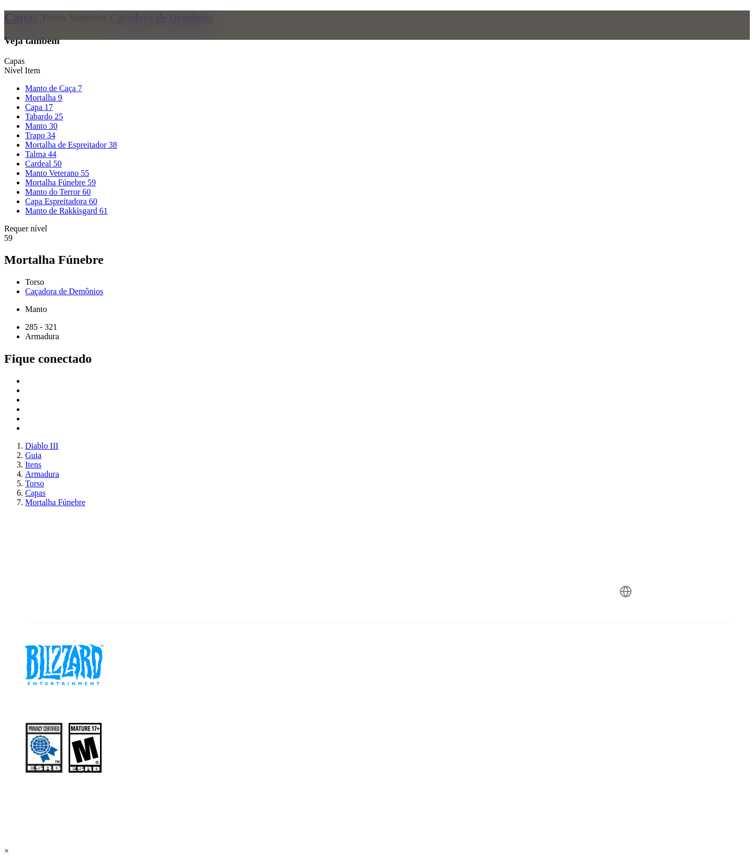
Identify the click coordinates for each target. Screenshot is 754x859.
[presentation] (51, 38)
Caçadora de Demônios (162, 18)
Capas (22, 17)
